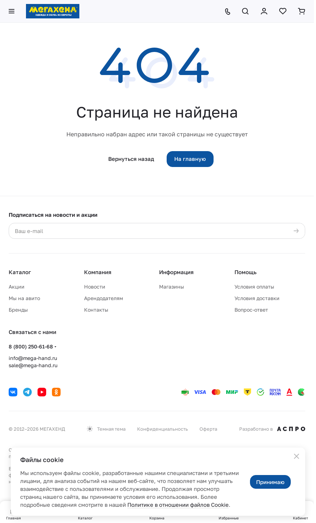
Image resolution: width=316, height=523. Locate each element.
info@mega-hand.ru (33, 358)
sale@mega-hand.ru (33, 365)
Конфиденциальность (162, 429)
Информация (176, 272)
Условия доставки (257, 298)
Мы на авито (24, 298)
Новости (94, 287)
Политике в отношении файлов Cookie (178, 504)
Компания (97, 272)
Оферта (208, 429)
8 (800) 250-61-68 (31, 346)
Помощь (245, 272)
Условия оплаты (254, 287)
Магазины (171, 287)
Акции (17, 287)
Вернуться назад (131, 158)
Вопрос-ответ (251, 310)
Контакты (96, 310)
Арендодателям (103, 298)
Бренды (18, 310)
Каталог (20, 272)
